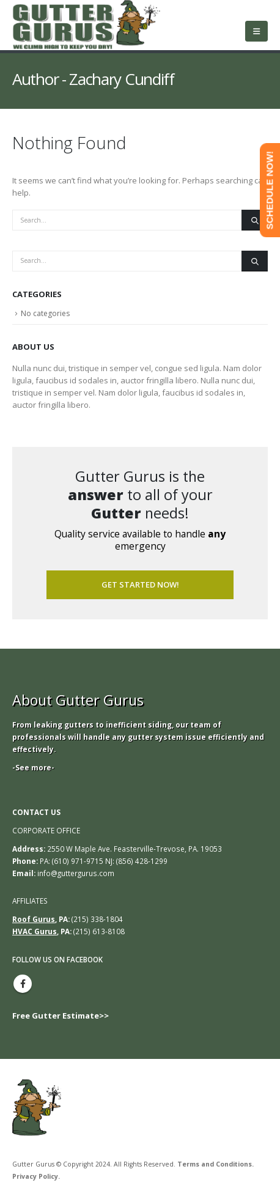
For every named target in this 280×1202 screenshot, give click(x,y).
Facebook (22, 984)
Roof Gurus (33, 919)
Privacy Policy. (36, 1176)
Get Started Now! (140, 584)
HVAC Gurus (34, 931)
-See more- (33, 767)
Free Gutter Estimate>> (60, 1015)
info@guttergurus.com (75, 873)
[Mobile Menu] (256, 31)
